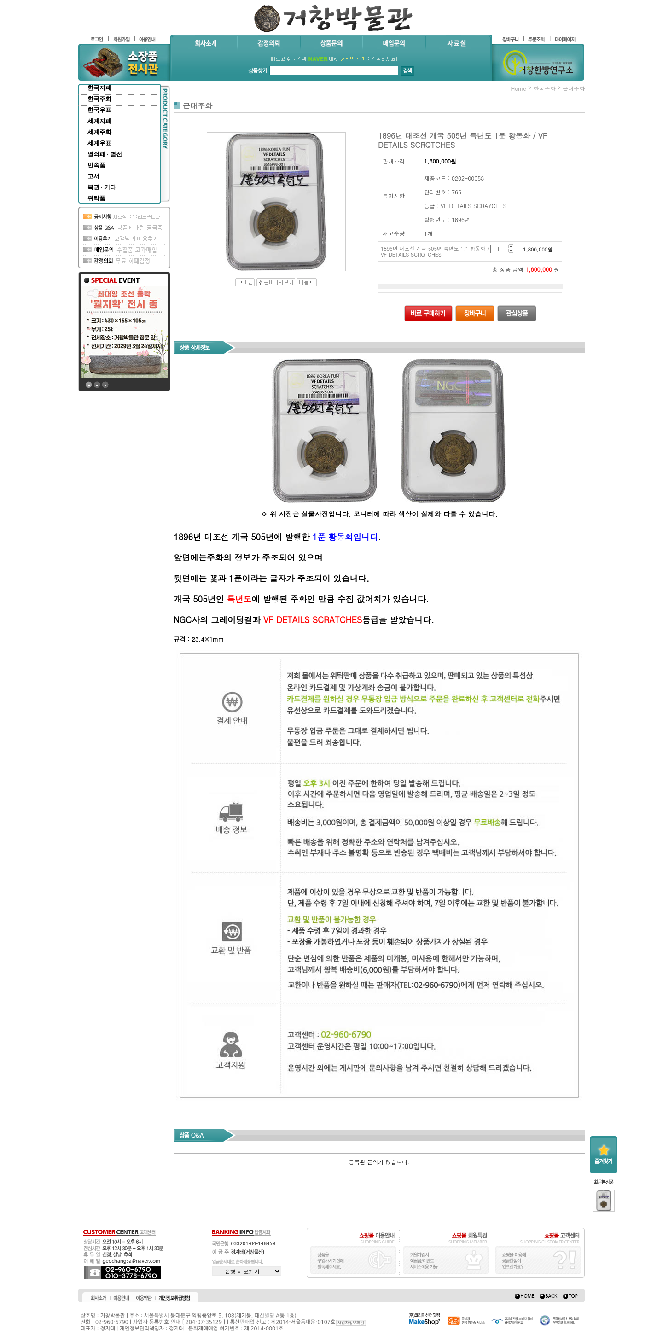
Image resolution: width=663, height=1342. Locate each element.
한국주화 (99, 98)
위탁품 (96, 198)
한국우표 (99, 109)
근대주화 (574, 88)
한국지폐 (99, 87)
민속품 (96, 165)
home (518, 88)
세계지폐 (99, 120)
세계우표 (99, 143)
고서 (93, 176)
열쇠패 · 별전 (104, 154)
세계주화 (99, 131)
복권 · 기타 (101, 187)
